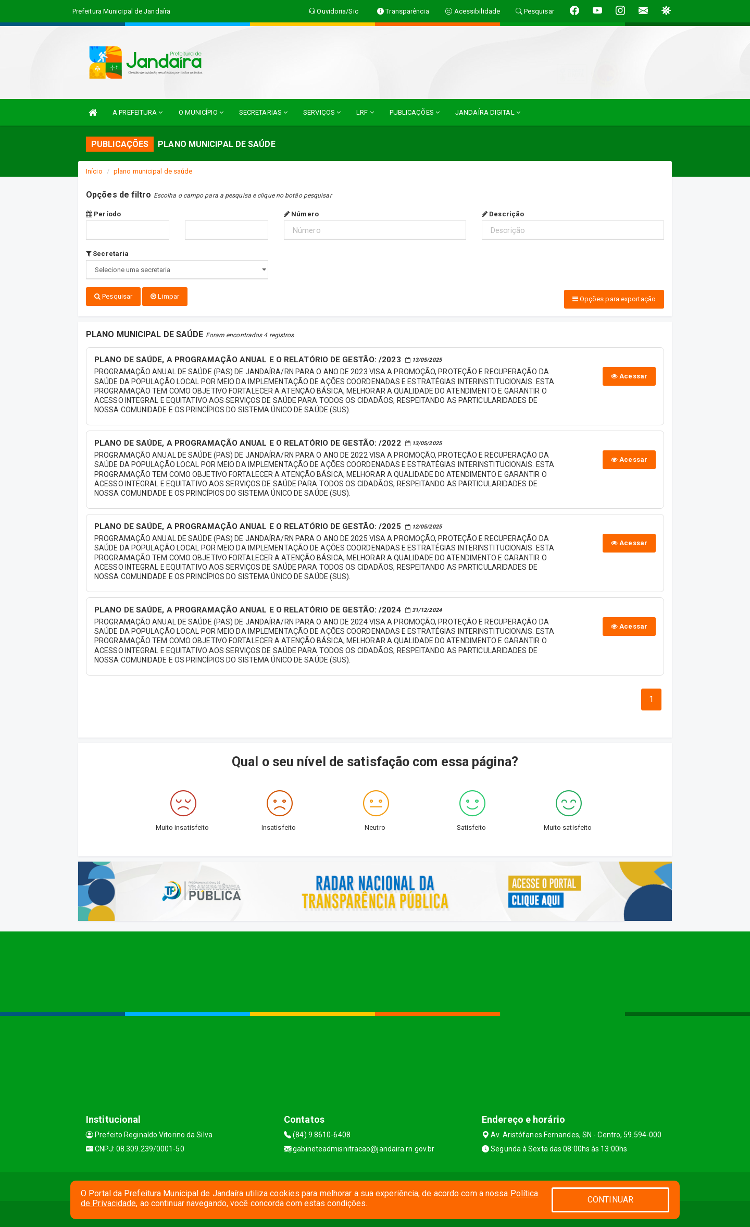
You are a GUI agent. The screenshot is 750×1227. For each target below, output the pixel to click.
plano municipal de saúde (153, 171)
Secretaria (107, 253)
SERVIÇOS (322, 112)
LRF (365, 112)
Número (301, 214)
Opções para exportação (614, 299)
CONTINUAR (610, 1200)
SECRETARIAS (263, 112)
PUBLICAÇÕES (415, 112)
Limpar (165, 296)
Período (103, 214)
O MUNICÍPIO (201, 112)
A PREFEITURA (137, 112)
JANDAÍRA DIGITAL (487, 112)
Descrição (503, 214)
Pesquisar (113, 296)
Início (94, 171)
